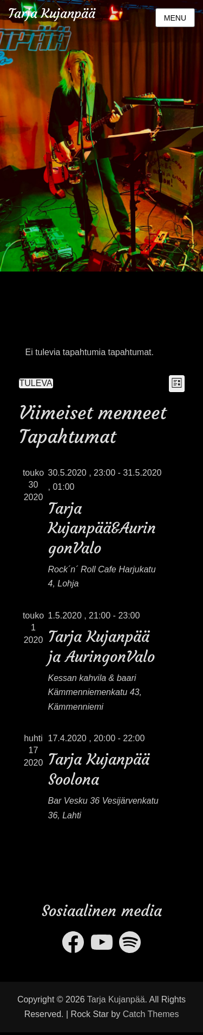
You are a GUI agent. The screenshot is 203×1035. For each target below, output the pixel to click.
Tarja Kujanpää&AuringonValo (102, 528)
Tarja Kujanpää (51, 13)
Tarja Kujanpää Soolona (98, 769)
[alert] (102, 352)
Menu (175, 18)
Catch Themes (151, 1014)
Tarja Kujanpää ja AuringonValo (101, 646)
